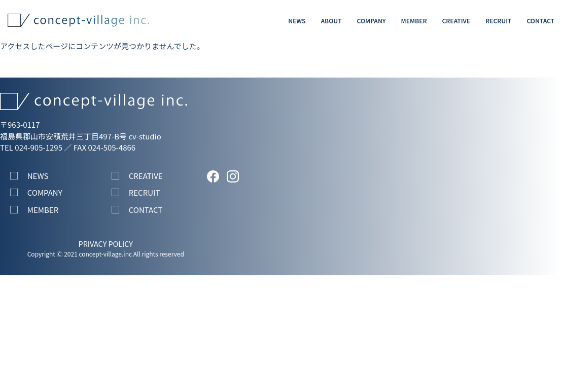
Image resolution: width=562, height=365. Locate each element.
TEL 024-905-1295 (31, 147)
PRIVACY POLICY (106, 243)
